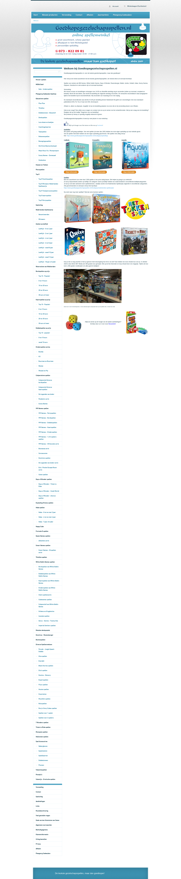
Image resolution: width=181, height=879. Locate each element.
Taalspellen (42, 132)
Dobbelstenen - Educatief (47, 113)
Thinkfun (41, 108)
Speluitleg (39, 205)
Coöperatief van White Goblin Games (48, 606)
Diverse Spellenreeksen (44, 644)
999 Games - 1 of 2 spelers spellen (47, 438)
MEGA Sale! (40, 84)
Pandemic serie (44, 399)
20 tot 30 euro (43, 290)
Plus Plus (42, 103)
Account (114, 6)
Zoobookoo (42, 160)
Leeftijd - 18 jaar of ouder (47, 262)
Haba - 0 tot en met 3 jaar (47, 512)
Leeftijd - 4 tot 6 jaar (46, 238)
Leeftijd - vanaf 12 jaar (46, 257)
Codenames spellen (45, 599)
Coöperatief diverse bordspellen (45, 381)
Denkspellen (43, 117)
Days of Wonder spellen (44, 479)
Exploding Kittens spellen (44, 503)
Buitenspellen (40, 640)
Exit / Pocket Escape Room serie (48, 469)
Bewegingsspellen (45, 141)
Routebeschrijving (42, 811)
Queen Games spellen (43, 536)
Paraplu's (39, 774)
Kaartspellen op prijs (43, 300)
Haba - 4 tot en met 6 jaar (47, 517)
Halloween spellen (42, 737)
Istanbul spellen (44, 616)
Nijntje (41, 366)
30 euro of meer (44, 295)
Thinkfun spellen (41, 557)
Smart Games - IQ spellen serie (47, 551)
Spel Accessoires (41, 741)
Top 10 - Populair (44, 276)
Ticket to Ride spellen (43, 727)
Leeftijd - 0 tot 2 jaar (46, 229)
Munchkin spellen (44, 699)
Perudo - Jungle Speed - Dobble (47, 650)
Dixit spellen (43, 670)
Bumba (41, 352)
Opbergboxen (43, 746)
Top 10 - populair (44, 333)
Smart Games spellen (43, 545)
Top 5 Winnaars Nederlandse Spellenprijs (48, 185)
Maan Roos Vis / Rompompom (49, 151)
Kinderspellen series (43, 347)
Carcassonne (43, 453)
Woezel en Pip (43, 371)
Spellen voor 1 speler (46, 713)
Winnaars (42, 219)
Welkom (36, 20)
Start (35, 15)
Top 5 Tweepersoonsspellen (48, 191)
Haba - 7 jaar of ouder (46, 522)
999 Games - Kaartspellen (47, 427)
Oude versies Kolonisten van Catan (47, 820)
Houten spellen (44, 689)
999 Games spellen (42, 408)
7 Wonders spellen (42, 722)
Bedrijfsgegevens (42, 830)
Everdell (41, 661)
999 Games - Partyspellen (47, 413)
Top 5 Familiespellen (46, 179)
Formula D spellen (42, 531)
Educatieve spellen (42, 99)
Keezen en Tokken (42, 165)
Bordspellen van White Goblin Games (49, 568)
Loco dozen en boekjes (46, 122)
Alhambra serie (44, 541)
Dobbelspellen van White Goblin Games (47, 575)
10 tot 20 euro (43, 285)
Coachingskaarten (45, 127)
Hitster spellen (41, 80)
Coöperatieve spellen (43, 375)
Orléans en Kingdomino (46, 611)
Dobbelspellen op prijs (43, 328)
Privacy (38, 844)
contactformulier (120, 110)
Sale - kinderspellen (45, 89)
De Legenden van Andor (46, 394)
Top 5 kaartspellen (45, 195)
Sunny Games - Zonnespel (47, 155)
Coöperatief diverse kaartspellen (45, 388)
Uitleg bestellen (41, 839)
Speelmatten (43, 751)
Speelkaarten (43, 756)
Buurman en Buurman (46, 361)
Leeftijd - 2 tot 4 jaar (46, 233)
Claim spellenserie (45, 595)
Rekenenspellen (44, 136)
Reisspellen (43, 703)
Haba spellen (40, 507)
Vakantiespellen (41, 770)
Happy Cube (40, 526)
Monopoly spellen (42, 732)
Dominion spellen (44, 458)
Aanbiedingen (40, 801)
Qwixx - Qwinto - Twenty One (48, 621)
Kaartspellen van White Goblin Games (49, 582)
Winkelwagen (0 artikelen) (135, 6)
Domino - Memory (45, 675)
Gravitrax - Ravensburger (44, 635)
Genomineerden (44, 214)
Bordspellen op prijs (43, 271)
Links (37, 806)
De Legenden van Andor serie (48, 463)
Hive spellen (43, 656)
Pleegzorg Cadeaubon (122, 15)
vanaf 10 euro (43, 342)
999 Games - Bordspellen (47, 418)
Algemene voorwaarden (44, 825)
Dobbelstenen (43, 760)
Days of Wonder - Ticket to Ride (47, 485)
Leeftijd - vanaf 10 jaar (46, 252)
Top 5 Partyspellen (45, 200)
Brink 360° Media (77, 264)
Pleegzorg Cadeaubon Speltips (46, 94)
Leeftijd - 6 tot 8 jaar (46, 243)
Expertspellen (43, 680)
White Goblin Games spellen (45, 562)
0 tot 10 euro (43, 281)
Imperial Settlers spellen (47, 625)
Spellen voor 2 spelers (46, 718)
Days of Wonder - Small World (49, 491)
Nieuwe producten (49, 15)
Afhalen (90, 15)
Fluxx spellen (43, 685)
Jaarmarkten (103, 15)
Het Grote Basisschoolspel (48, 146)
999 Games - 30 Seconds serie (49, 444)
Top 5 (37, 174)
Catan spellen (43, 474)
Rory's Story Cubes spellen (48, 708)
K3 (39, 356)
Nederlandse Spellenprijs (44, 210)
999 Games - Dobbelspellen (48, 423)
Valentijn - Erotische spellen (45, 779)
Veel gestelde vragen (43, 815)
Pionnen (41, 765)
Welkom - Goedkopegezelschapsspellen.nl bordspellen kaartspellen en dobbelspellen (60, 6)
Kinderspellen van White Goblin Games (47, 589)
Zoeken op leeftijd (42, 224)
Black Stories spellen (46, 666)
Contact (79, 15)
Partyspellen (40, 169)
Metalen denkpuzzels (43, 630)
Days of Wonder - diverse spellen (47, 497)
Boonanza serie (44, 448)
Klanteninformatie (42, 834)
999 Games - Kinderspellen (48, 432)
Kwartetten (42, 694)
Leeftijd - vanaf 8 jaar (46, 248)
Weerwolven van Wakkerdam (45, 266)
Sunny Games (43, 404)
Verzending (66, 15)
